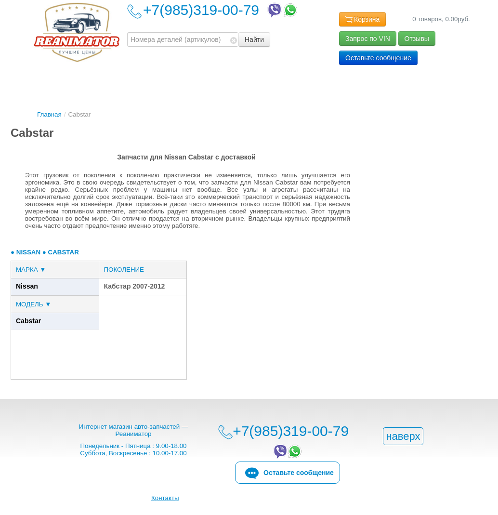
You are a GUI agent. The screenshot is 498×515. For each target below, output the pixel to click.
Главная (49, 114)
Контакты (165, 498)
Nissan (27, 286)
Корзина (362, 19)
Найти (254, 39)
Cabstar (28, 321)
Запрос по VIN (367, 38)
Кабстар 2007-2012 (134, 286)
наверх (403, 436)
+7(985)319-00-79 (221, 10)
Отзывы (417, 38)
